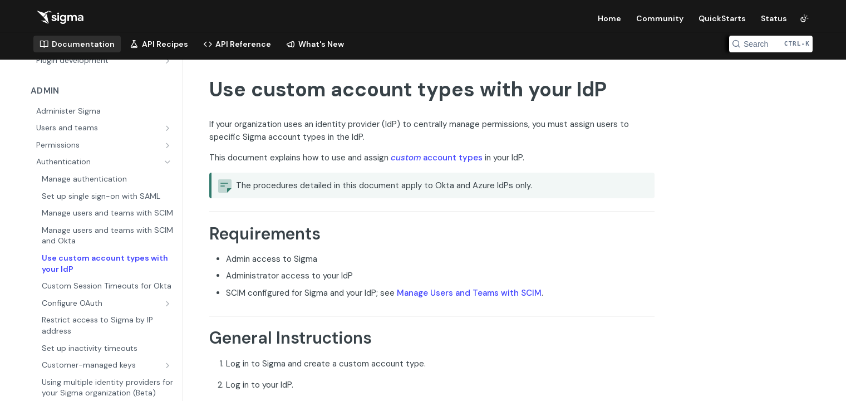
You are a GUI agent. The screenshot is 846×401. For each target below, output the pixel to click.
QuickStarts (722, 18)
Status (774, 18)
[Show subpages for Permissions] (168, 145)
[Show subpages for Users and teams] (168, 128)
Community (659, 18)
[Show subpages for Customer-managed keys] (168, 365)
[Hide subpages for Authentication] (168, 162)
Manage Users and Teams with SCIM (469, 293)
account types (437, 157)
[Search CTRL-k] (771, 44)
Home (609, 18)
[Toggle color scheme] (804, 18)
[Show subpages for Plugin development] (168, 60)
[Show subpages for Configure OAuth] (168, 303)
